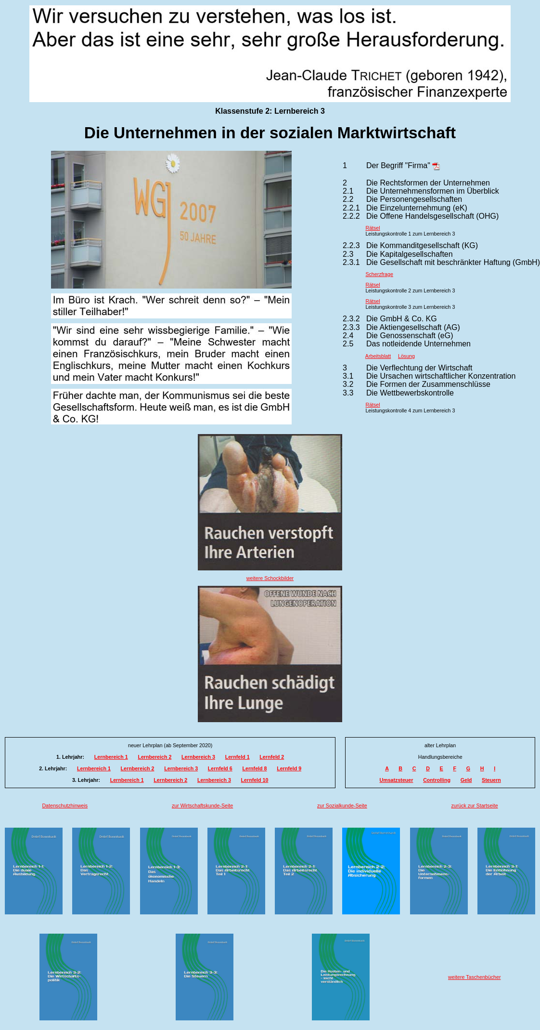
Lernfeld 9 (289, 768)
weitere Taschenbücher (474, 977)
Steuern (491, 780)
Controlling (436, 780)
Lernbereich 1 (111, 757)
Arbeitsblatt (378, 356)
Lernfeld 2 (271, 757)
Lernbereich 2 (154, 757)
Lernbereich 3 (198, 757)
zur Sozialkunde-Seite (342, 805)
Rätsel (372, 228)
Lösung (406, 356)
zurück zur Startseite (474, 805)
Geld (466, 780)
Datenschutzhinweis (65, 805)
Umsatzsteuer (396, 780)
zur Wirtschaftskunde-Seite (202, 805)
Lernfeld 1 (237, 757)
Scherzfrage (379, 274)
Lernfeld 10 (255, 780)
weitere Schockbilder (270, 578)
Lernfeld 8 (255, 768)
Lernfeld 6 (220, 768)
